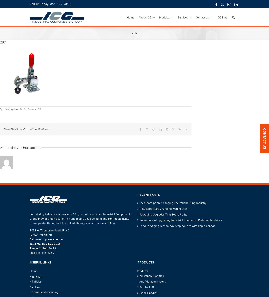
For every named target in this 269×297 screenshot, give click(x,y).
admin (6, 109)
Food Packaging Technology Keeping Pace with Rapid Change (177, 226)
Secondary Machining (45, 292)
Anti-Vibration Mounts (153, 281)
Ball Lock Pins (148, 287)
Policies (36, 281)
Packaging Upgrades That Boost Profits (163, 214)
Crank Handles (148, 293)
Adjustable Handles (151, 276)
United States (75, 223)
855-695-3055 (60, 4)
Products (142, 271)
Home (33, 271)
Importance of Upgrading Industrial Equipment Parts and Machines (180, 220)
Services (35, 287)
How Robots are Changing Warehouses (163, 208)
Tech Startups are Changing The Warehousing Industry (172, 203)
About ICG (36, 277)
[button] (233, 17)
